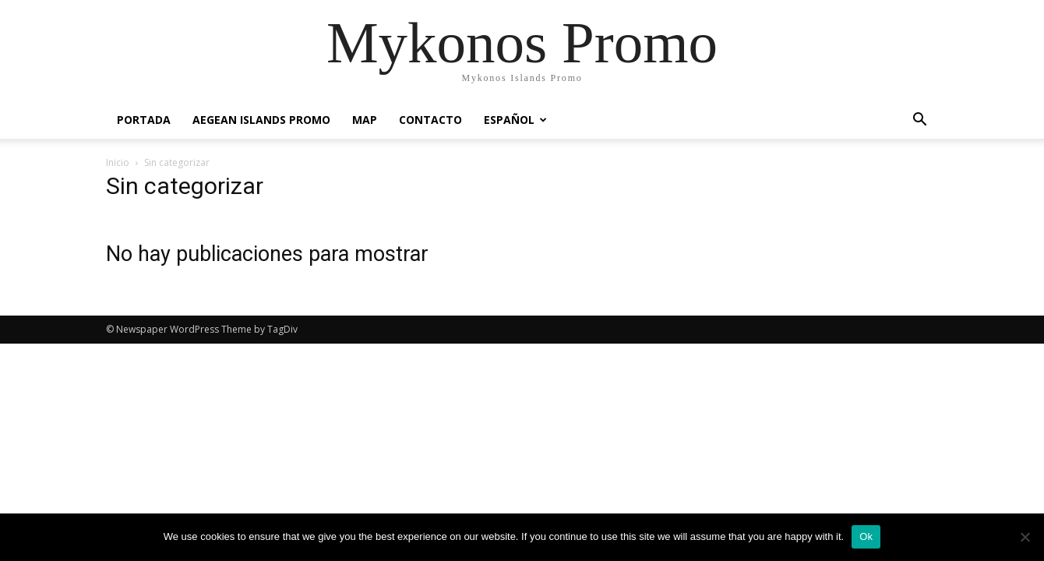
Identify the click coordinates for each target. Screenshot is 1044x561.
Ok (866, 536)
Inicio (117, 162)
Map (364, 119)
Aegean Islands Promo (261, 119)
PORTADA (144, 119)
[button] (919, 121)
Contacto (430, 119)
